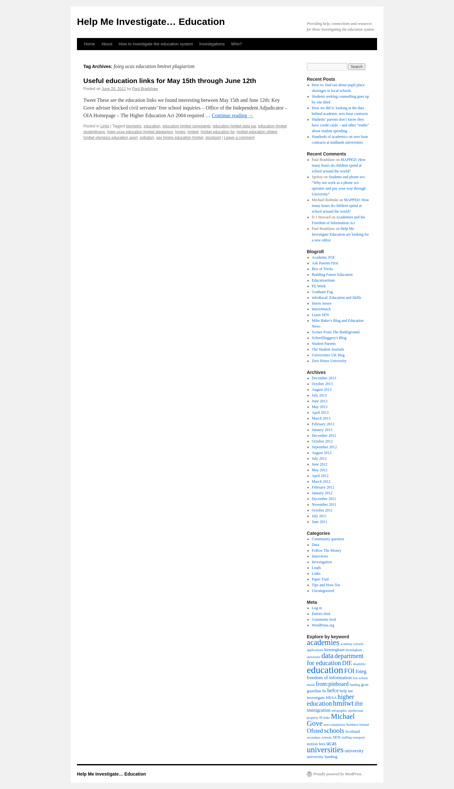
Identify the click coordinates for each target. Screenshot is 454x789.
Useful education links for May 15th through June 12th (169, 80)
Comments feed (324, 619)
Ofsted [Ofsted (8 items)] (315, 730)
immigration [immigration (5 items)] (318, 710)
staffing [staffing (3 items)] (347, 737)
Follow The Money (326, 550)
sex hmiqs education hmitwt (179, 137)
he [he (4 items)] (324, 690)
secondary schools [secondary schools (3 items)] (319, 737)
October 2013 (322, 384)
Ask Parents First (325, 263)
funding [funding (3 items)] (355, 685)
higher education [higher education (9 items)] (330, 700)
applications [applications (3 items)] (315, 650)
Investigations (212, 44)
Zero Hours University (329, 361)
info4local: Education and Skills (336, 297)
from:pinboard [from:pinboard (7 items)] (332, 684)
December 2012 (324, 435)
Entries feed (321, 613)
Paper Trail (320, 579)
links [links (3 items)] (326, 717)
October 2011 (322, 510)
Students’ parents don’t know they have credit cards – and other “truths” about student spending (340, 125)
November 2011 (324, 504)
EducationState (323, 280)
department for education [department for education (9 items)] (335, 659)
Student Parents (324, 343)
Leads (316, 567)
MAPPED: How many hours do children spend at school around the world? (339, 165)
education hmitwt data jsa (234, 126)
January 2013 (322, 430)
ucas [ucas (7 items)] (331, 743)
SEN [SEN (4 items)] (337, 737)
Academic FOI (323, 257)
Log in (317, 608)
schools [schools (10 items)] (334, 730)
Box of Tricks (322, 269)
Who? (236, 44)
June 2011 (320, 522)
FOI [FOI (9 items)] (349, 670)
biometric (134, 126)
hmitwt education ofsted (257, 132)
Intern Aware (322, 303)
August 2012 (322, 453)
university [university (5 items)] (354, 750)
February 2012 (323, 487)
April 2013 (320, 412)
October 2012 (322, 441)
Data (315, 544)
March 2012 (321, 481)
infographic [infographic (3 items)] (339, 710)
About (107, 44)
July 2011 (319, 516)
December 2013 (324, 378)
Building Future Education (332, 274)
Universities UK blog (328, 355)
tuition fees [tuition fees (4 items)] (316, 743)
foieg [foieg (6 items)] (361, 671)
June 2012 (320, 464)
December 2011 (324, 499)
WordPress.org (323, 625)
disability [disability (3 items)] (359, 664)
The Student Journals (328, 349)
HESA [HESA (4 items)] (331, 697)
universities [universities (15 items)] (325, 749)
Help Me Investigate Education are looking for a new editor (340, 234)
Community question (328, 539)
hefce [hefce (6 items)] (333, 690)
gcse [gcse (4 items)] (364, 684)
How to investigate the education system (156, 44)
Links (104, 126)
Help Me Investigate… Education (151, 21)
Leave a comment (239, 137)
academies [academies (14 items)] (323, 642)
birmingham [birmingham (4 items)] (334, 649)
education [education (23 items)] (325, 670)
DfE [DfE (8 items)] (347, 663)
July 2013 (319, 395)
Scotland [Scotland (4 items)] (352, 731)
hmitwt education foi (218, 132)
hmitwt (193, 132)
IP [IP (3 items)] (320, 717)
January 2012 (322, 493)
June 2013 (320, 401)
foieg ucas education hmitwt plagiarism (140, 132)
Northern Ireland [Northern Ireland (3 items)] (357, 724)
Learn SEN (320, 315)
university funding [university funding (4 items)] (322, 756)
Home (89, 44)
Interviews (320, 556)
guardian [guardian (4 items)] (314, 690)
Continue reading (232, 115)
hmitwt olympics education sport (110, 137)
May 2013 (320, 407)
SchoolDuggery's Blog (329, 338)
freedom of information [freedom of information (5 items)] (329, 677)
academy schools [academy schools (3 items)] (352, 644)
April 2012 (320, 476)
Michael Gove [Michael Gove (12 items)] (331, 719)
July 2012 (319, 458)
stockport (213, 137)
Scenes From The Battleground (335, 332)
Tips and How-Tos (326, 585)
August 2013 (322, 389)
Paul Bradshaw (145, 89)
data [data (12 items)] (328, 656)
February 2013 (323, 424)
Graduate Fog (322, 292)
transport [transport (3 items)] (359, 737)
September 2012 (324, 447)
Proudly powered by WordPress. (337, 774)
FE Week (319, 286)
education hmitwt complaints (187, 126)
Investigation (322, 562)
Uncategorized (323, 590)
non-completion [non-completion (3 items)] (334, 724)
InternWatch (321, 309)
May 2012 (320, 470)
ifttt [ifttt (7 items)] (358, 704)
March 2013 (321, 418)
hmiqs (180, 132)
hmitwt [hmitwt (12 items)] (343, 703)
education (152, 126)
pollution (147, 137)
